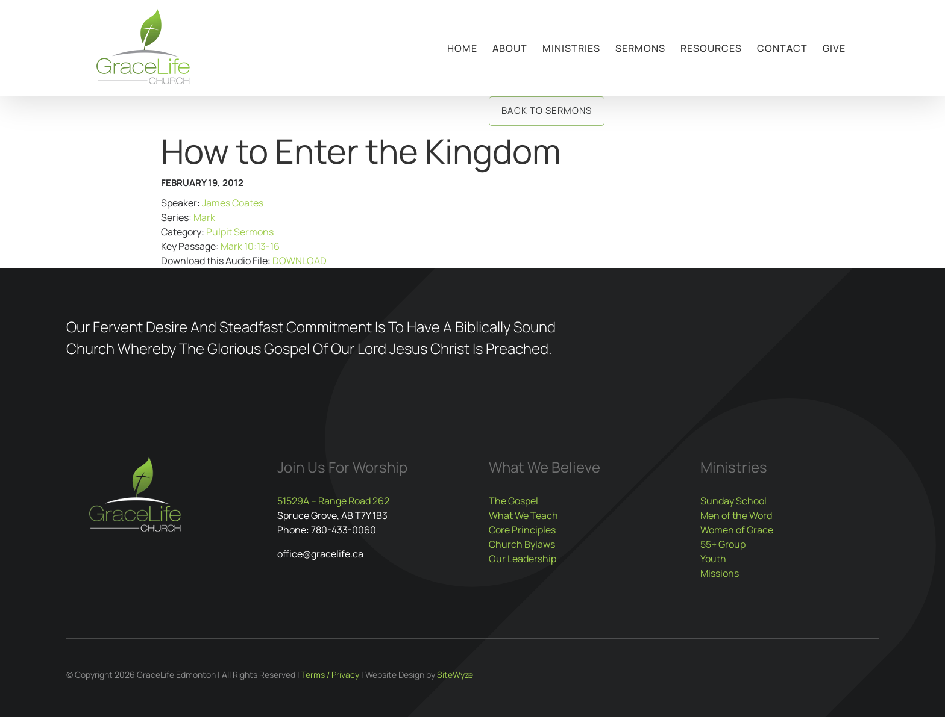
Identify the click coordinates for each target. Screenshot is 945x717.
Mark (204, 217)
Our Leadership (522, 558)
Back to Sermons (546, 110)
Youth (713, 558)
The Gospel (513, 500)
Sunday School (733, 500)
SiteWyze (455, 674)
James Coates (232, 203)
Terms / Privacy (330, 674)
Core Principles (522, 529)
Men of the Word (736, 515)
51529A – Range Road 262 (333, 500)
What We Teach (523, 515)
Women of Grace (736, 529)
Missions (719, 573)
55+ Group (723, 544)
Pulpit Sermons (240, 231)
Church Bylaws (522, 544)
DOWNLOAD (299, 260)
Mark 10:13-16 (250, 246)
